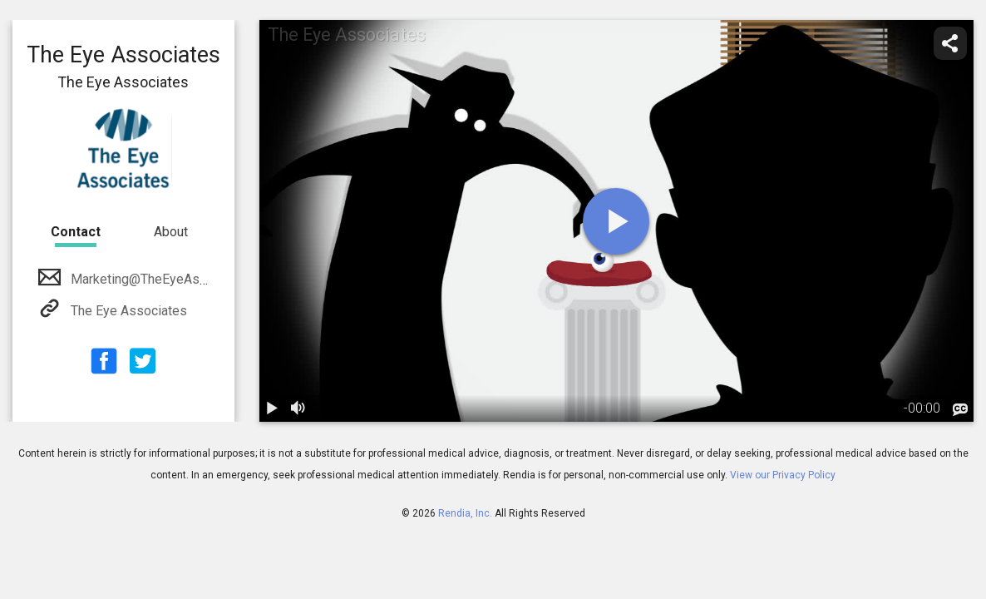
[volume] (299, 408)
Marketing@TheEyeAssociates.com (172, 279)
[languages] (960, 410)
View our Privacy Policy (783, 475)
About (171, 232)
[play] (616, 221)
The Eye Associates (127, 311)
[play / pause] (272, 408)
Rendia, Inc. (465, 513)
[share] (950, 43)
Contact (76, 232)
